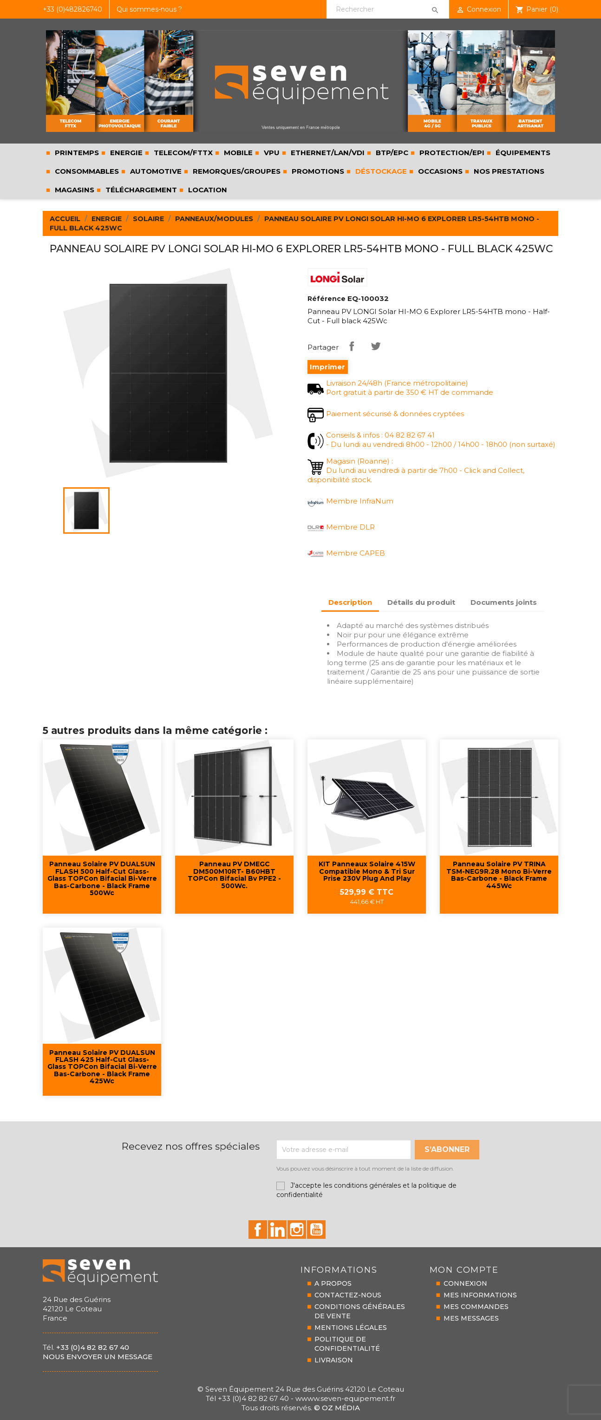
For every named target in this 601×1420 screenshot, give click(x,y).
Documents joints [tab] (503, 602)
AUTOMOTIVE (155, 171)
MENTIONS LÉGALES (350, 1327)
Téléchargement (140, 189)
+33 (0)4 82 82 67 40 (92, 1347)
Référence (326, 298)
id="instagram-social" (296, 1229)
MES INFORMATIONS (480, 1295)
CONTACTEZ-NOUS (347, 1295)
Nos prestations (508, 171)
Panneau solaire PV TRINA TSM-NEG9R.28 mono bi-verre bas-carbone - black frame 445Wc (499, 875)
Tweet (375, 346)
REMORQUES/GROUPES (236, 171)
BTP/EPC (391, 152)
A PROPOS (333, 1283)
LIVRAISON (333, 1360)
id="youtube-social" (316, 1229)
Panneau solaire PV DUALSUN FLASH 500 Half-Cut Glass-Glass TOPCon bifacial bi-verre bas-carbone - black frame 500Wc (102, 878)
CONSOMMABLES (86, 171)
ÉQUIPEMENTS (522, 152)
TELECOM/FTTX (182, 152)
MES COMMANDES (476, 1306)
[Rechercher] (388, 9)
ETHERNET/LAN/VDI (327, 152)
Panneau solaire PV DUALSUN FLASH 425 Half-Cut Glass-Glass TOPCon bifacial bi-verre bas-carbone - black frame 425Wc (102, 1067)
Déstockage (380, 171)
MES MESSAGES (471, 1318)
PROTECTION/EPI (451, 152)
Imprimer (327, 366)
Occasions (439, 171)
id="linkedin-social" (277, 1229)
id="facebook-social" (257, 1229)
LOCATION (206, 189)
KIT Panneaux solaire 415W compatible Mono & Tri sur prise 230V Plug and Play (367, 872)
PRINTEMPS (76, 152)
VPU (271, 152)
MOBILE (237, 152)
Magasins (73, 189)
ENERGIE (125, 152)
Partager (351, 346)
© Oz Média (337, 1407)
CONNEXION (465, 1283)
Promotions (317, 171)
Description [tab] (350, 602)
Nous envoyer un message (97, 1356)
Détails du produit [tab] (421, 602)
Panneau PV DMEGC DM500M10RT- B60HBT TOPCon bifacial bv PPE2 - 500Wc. (234, 875)
